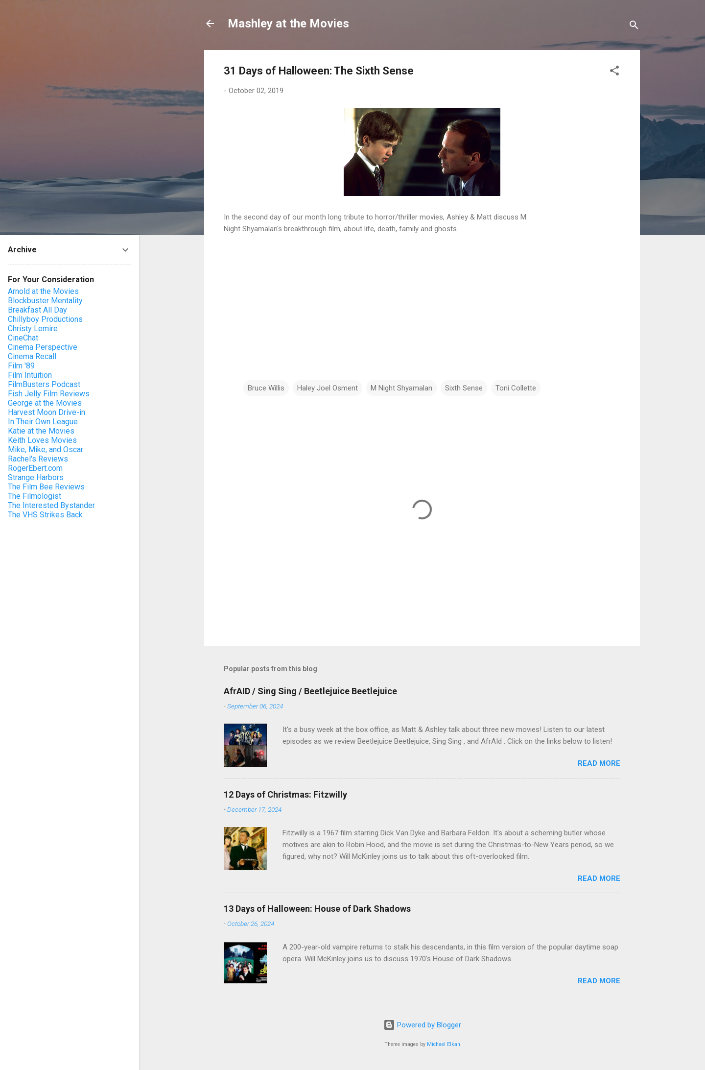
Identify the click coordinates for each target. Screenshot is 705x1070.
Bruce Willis (266, 388)
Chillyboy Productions (45, 319)
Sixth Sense (464, 388)
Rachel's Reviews (38, 458)
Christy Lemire (33, 328)
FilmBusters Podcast (44, 384)
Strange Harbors (36, 477)
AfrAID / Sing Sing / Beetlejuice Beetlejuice (310, 691)
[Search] (634, 27)
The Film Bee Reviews (46, 486)
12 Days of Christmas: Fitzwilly (285, 794)
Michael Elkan (443, 1044)
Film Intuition (30, 375)
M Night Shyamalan (401, 388)
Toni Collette (515, 388)
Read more (599, 763)
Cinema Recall (32, 356)
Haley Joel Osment (327, 388)
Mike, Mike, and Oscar (45, 449)
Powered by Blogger (422, 1025)
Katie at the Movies (41, 431)
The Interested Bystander (51, 505)
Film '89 (21, 365)
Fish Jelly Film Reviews (49, 393)
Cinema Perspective (42, 347)
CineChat (23, 337)
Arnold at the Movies (43, 291)
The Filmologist (34, 496)
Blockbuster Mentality (45, 300)
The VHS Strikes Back (45, 514)
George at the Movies (45, 403)
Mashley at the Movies (288, 23)
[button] (614, 72)
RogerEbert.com (35, 468)
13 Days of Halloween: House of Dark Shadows (317, 908)
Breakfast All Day (37, 310)
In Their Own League (43, 421)
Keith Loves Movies (42, 440)
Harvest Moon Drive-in (46, 412)
